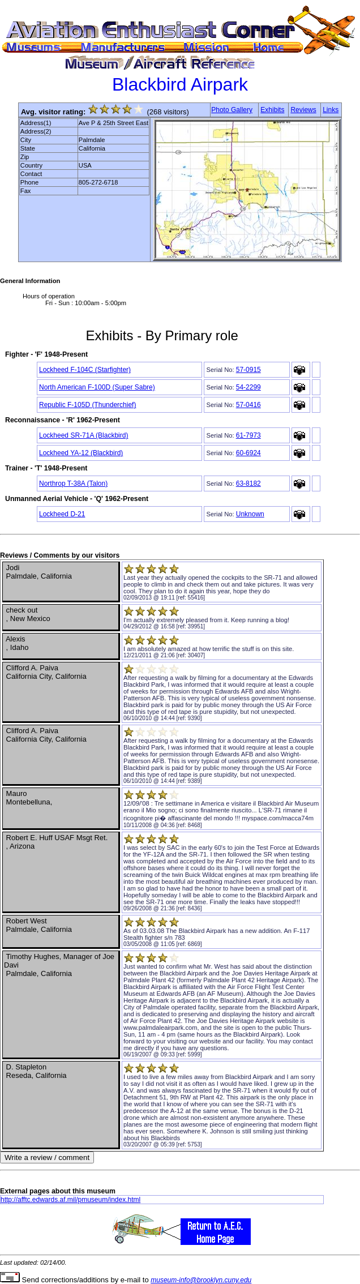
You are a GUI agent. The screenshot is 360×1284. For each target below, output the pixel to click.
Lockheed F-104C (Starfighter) (85, 370)
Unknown (250, 514)
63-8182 (248, 483)
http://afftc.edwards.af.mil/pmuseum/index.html (70, 1200)
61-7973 (248, 435)
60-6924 (248, 453)
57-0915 (248, 370)
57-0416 (248, 405)
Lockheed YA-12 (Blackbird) (81, 453)
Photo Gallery (231, 110)
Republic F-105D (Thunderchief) (87, 405)
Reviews (303, 110)
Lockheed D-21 (62, 514)
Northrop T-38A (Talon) (73, 483)
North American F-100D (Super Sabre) (97, 387)
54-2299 (248, 387)
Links (330, 110)
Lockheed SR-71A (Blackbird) (83, 435)
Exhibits (272, 110)
